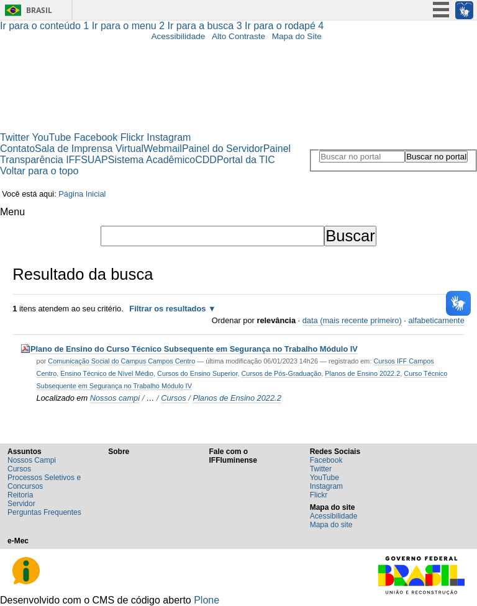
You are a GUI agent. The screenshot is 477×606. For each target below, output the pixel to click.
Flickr (132, 137)
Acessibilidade (178, 36)
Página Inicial (82, 193)
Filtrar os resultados (167, 308)
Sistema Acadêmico (152, 159)
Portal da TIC (246, 159)
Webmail (162, 148)
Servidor (21, 503)
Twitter (14, 137)
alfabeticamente (436, 320)
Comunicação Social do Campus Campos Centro (121, 361)
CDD (206, 159)
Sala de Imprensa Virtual (89, 148)
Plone (206, 600)
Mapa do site (331, 524)
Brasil (39, 10)
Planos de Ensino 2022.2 (362, 373)
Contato (17, 148)
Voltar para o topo (39, 171)
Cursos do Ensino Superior (197, 373)
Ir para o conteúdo (46, 25)
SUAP (94, 159)
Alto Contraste (238, 36)
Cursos (174, 398)
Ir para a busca (206, 25)
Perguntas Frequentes (44, 512)
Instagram (169, 137)
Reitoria (20, 495)
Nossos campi (115, 398)
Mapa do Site (297, 36)
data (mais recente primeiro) (352, 320)
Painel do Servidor (222, 148)
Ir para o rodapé (284, 25)
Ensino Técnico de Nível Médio (106, 373)
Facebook (95, 137)
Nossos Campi (31, 460)
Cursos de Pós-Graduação (281, 373)
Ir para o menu (130, 25)
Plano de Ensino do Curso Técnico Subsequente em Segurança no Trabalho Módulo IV (194, 349)
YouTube (51, 137)
